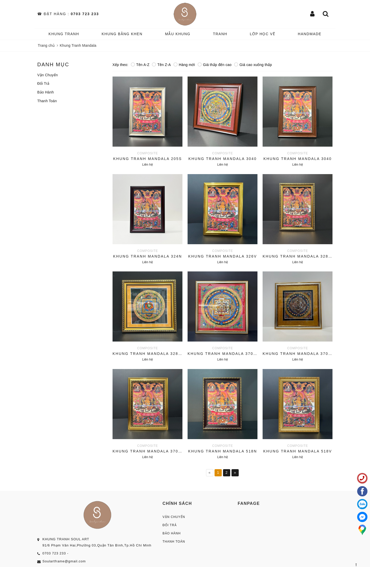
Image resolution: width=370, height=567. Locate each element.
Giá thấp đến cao (215, 65)
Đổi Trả (43, 83)
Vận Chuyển (47, 75)
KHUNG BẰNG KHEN (121, 34)
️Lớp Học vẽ (262, 34)
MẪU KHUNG (177, 34)
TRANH (220, 34)
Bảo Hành (45, 92)
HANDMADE (309, 34)
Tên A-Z (140, 65)
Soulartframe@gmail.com (64, 561)
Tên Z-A (161, 65)
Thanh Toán (47, 101)
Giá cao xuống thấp (253, 65)
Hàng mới (184, 65)
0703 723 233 (85, 14)
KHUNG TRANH (64, 34)
